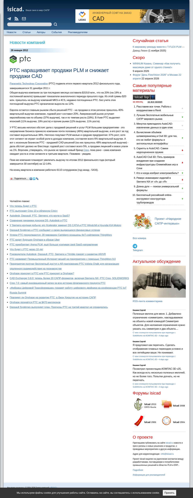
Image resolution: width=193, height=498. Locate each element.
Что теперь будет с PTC (23, 206)
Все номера (139, 238)
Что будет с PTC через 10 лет (26, 249)
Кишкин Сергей (139, 310)
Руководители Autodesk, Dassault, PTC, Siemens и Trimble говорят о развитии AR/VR (58, 254)
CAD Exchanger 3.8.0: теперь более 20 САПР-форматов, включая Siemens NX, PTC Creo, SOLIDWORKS (69, 278)
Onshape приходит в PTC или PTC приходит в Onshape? (42, 273)
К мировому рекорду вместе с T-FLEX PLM (157, 46)
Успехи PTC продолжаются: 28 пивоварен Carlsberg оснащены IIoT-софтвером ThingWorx (61, 235)
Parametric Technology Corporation (29, 83)
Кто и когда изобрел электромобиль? (157, 173)
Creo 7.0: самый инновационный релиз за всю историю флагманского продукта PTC (58, 283)
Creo (86, 150)
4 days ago (163, 335)
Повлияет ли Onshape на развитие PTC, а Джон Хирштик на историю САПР (53, 297)
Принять (169, 492)
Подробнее (138, 470)
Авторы (41, 32)
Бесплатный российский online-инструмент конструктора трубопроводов (154, 199)
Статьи (26, 32)
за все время (154, 101)
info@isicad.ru (167, 454)
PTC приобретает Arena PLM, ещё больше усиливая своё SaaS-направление (54, 244)
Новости (11, 32)
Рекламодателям (77, 32)
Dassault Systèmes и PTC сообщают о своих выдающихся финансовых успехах (55, 230)
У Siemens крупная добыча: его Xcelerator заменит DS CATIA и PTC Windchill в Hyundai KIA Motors (65, 225)
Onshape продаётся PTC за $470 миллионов (35, 302)
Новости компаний (27, 42)
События (57, 32)
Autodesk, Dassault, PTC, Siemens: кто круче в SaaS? (40, 215)
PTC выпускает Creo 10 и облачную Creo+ (34, 210)
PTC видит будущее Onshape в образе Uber (35, 239)
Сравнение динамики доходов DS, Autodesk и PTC (38, 220)
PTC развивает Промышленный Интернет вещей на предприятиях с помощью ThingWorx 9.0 (63, 259)
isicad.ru (169, 443)
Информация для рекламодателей (149, 475)
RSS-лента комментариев (147, 301)
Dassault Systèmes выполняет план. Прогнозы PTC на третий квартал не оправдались (59, 307)
